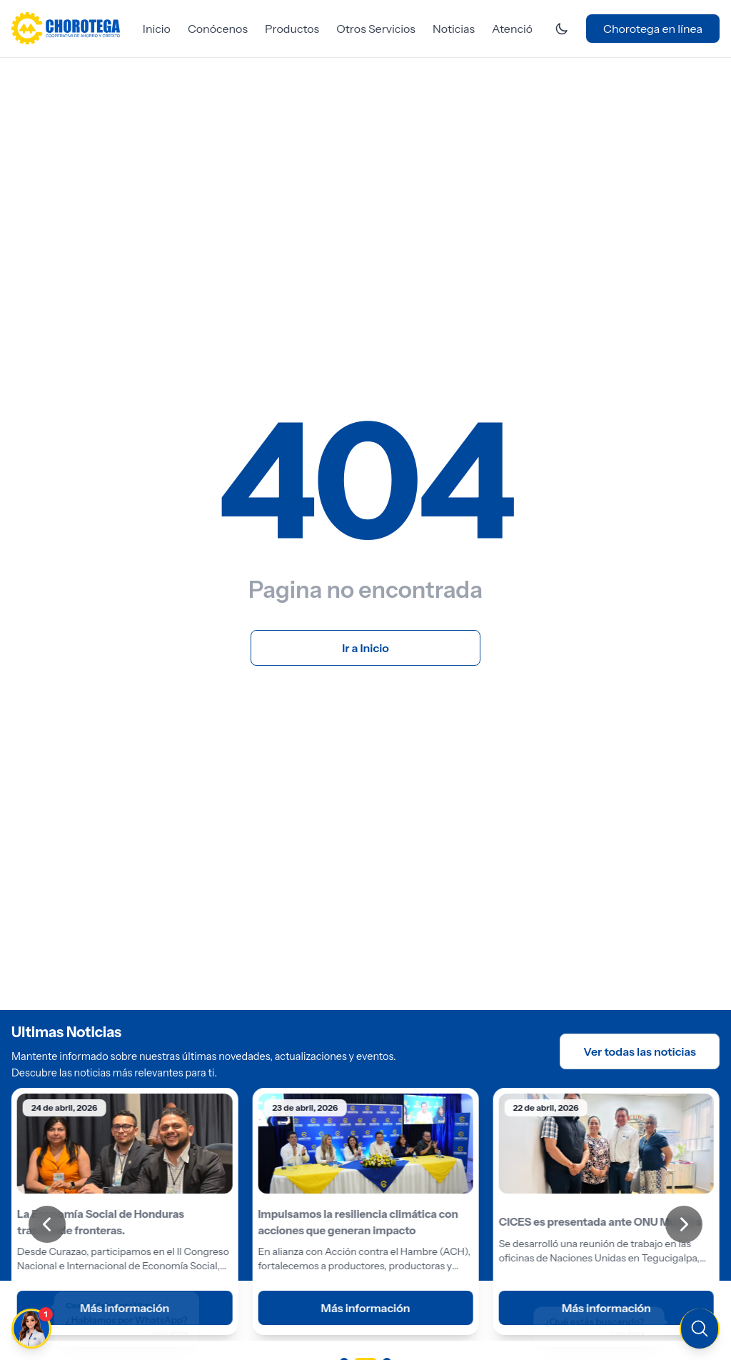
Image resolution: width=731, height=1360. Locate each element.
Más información (365, 1307)
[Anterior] (47, 1224)
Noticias (454, 28)
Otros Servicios (375, 28)
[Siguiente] (683, 1224)
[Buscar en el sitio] (605, 1327)
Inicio (157, 28)
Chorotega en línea (652, 28)
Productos (292, 28)
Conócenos (218, 28)
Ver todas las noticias (639, 1051)
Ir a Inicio (365, 648)
